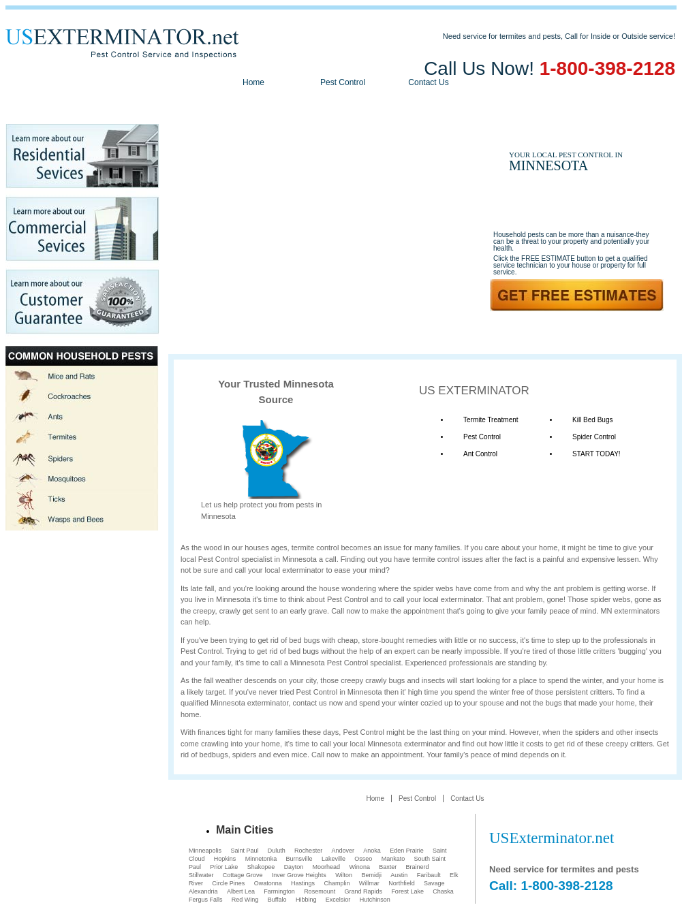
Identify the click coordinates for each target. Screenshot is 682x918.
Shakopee (261, 867)
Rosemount (319, 891)
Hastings (303, 883)
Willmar (369, 883)
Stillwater (201, 875)
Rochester (308, 850)
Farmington (279, 891)
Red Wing (245, 899)
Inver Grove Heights (299, 875)
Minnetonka (261, 858)
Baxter (388, 867)
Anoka (372, 850)
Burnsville (299, 858)
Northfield (401, 883)
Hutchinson (375, 899)
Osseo (363, 858)
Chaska (443, 891)
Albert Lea (241, 891)
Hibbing (306, 899)
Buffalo (277, 899)
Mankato (393, 858)
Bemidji (371, 875)
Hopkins (225, 858)
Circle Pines (228, 883)
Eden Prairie (407, 850)
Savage (434, 883)
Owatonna (268, 883)
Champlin (337, 883)
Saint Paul (244, 850)
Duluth (276, 850)
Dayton (294, 867)
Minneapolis (205, 850)
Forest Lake (407, 891)
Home (253, 82)
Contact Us (428, 82)
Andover (342, 850)
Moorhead (327, 867)
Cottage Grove (243, 875)
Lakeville (333, 858)
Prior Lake (224, 867)
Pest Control (342, 82)
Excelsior (338, 899)
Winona (359, 867)
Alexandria (203, 891)
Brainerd (417, 867)
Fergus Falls (206, 899)
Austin (398, 875)
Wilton (343, 875)
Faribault (429, 875)
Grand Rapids (364, 891)
